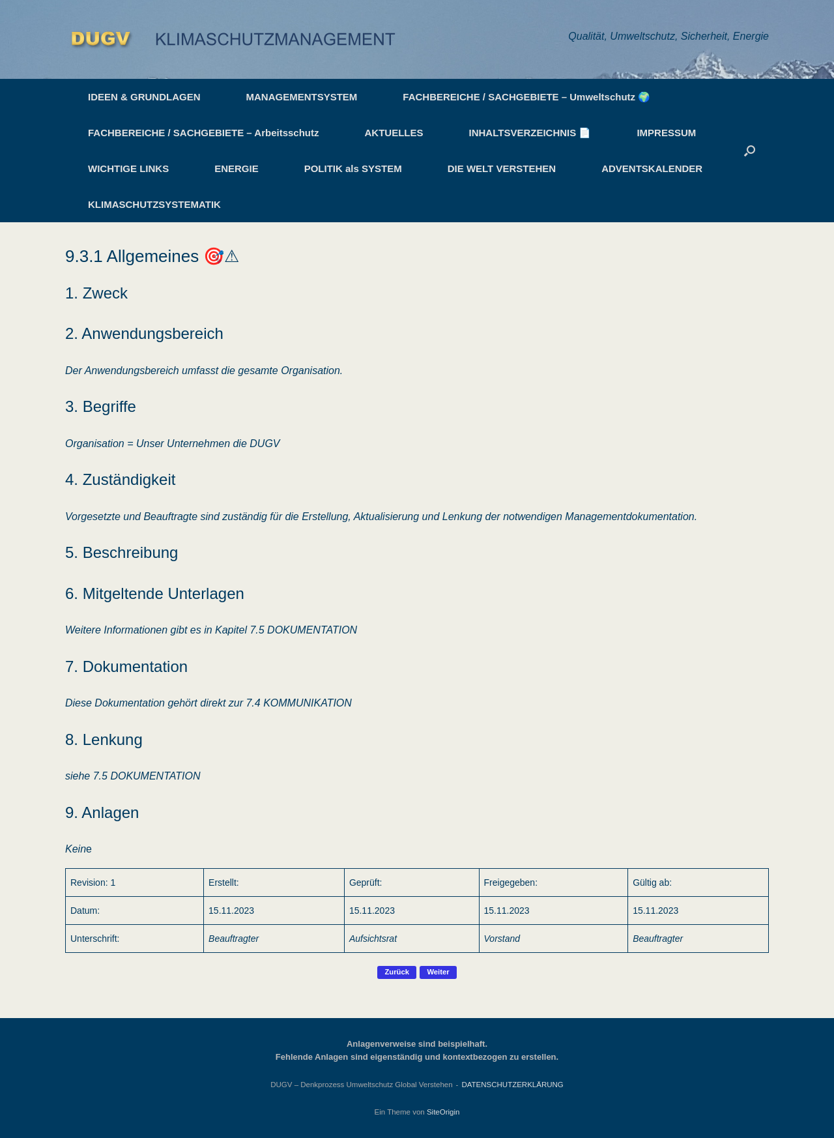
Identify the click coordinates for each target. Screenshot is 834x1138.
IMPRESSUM (666, 132)
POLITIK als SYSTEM (353, 168)
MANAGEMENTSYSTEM (302, 96)
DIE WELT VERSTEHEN (502, 168)
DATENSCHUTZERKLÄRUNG (512, 1084)
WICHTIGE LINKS (128, 168)
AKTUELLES (394, 132)
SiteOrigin (443, 1112)
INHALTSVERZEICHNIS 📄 (530, 132)
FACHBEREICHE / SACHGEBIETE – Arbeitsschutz (203, 132)
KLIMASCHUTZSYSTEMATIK (154, 204)
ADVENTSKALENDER (651, 168)
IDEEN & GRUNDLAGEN (144, 96)
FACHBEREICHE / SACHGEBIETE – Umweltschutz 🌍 (526, 96)
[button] (749, 150)
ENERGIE (236, 168)
